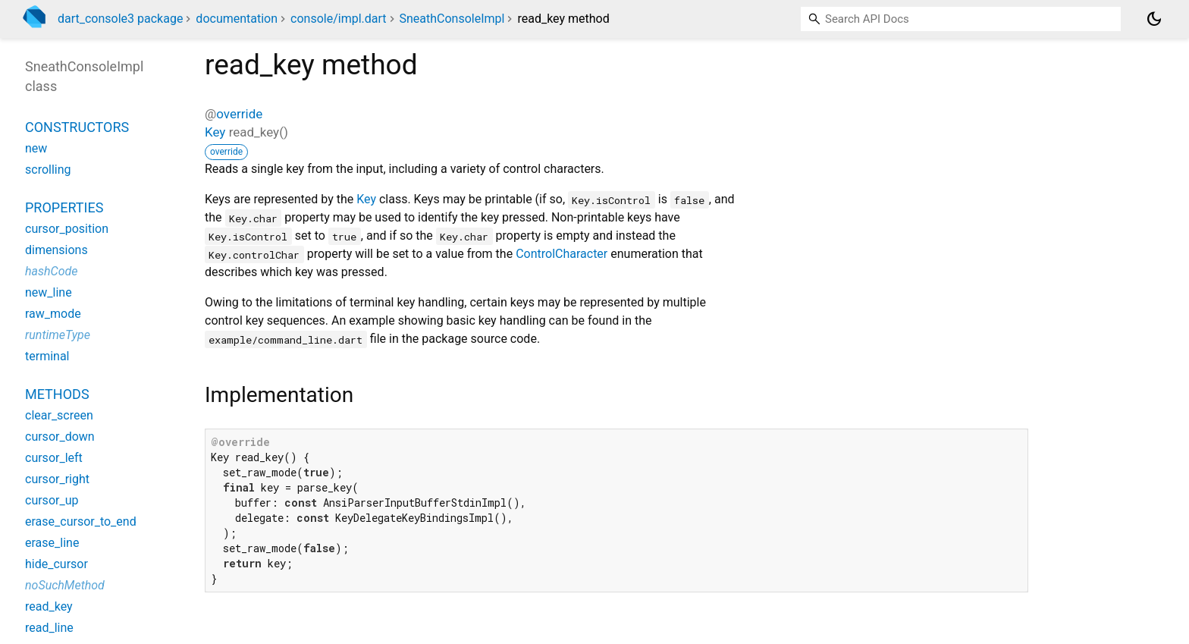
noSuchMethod (65, 585)
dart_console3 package (120, 18)
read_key (49, 606)
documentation (237, 18)
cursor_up (51, 500)
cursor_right (57, 479)
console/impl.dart (338, 18)
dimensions (56, 250)
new (36, 148)
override (239, 113)
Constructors (77, 127)
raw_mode (53, 313)
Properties (64, 207)
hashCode (51, 271)
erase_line (52, 543)
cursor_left (54, 458)
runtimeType (57, 335)
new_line (48, 292)
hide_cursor (56, 564)
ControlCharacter (561, 254)
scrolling (48, 169)
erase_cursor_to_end (80, 521)
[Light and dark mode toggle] (1154, 19)
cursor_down (60, 436)
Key (215, 132)
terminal (47, 356)
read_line (49, 627)
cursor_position (66, 228)
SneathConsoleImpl (452, 18)
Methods (57, 394)
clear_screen (59, 415)
